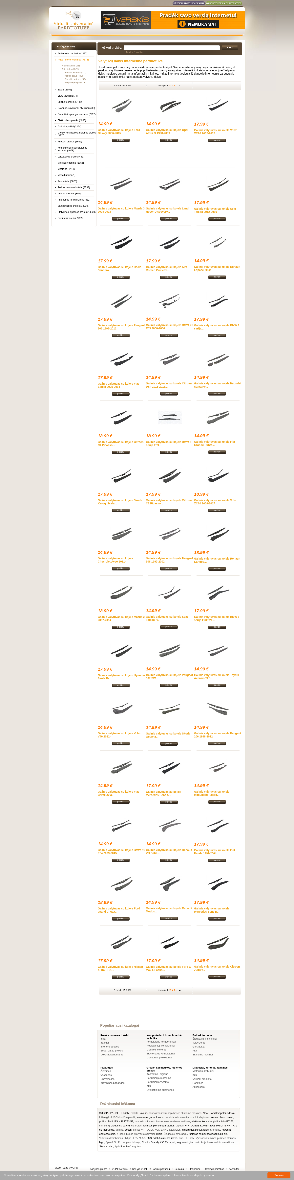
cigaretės (136, 1125)
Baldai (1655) (65, 89)
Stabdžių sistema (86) (75, 79)
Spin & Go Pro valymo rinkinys (123, 1142)
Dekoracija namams (111, 1054)
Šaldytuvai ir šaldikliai (205, 1038)
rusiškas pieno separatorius (158, 1125)
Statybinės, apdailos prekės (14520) (76, 212)
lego (101, 1142)
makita (134, 1113)
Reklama (179, 1169)
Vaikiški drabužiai (202, 1078)
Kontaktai (234, 1169)
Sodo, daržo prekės (111, 1050)
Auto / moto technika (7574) (73, 59)
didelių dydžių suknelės (195, 1129)
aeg (179, 1142)
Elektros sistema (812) (75, 72)
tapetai (180, 1125)
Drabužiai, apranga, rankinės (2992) (76, 114)
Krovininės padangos (112, 1082)
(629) (75, 82)
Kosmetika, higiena (157, 1073)
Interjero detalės (109, 1046)
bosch (128, 1129)
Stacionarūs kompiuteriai (160, 1053)
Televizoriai (199, 1042)
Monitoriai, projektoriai (159, 1057)
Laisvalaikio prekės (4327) (71, 156)
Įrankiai (104, 1042)
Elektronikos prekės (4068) (72, 120)
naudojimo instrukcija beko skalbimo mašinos (208, 1142)
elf (173, 1142)
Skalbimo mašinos (203, 1054)
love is (143, 1113)
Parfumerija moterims (158, 1077)
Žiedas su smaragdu (175, 1133)
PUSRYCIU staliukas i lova (161, 1138)
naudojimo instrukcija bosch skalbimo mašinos (175, 1113)
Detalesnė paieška (134, 52)
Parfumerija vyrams (157, 1081)
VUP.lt (74, 1168)
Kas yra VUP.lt (139, 1169)
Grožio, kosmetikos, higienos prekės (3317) (77, 134)
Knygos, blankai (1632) (70, 141)
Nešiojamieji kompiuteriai (160, 1045)
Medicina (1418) (66, 169)
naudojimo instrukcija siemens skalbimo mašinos (162, 1121)
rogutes (136, 1146)
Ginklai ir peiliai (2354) (69, 126)
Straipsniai (194, 1169)
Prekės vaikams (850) (69, 193)
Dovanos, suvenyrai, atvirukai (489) (76, 108)
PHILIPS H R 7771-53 (120, 1121)
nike (181, 1138)
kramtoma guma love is (150, 1117)
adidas (119, 1129)
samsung (104, 1125)
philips (103, 1121)
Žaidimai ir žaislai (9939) (70, 218)
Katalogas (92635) (65, 46)
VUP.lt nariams (119, 1169)
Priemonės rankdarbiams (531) (74, 199)
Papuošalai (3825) (67, 181)
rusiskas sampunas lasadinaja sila (208, 1133)
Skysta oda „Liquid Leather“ (115, 1146)
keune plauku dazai (222, 1117)
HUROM (190, 1138)
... (176, 85)
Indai (103, 1038)
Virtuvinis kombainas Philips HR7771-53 (122, 1138)
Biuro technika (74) (68, 95)
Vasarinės (106, 1074)
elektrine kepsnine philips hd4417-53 (212, 1121)
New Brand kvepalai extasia (219, 1113)
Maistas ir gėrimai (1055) (71, 162)
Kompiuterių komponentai (161, 1041)
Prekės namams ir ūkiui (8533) (74, 187)
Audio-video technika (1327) (72, 53)
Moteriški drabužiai (203, 1071)
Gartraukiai (199, 1046)
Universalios (107, 1078)
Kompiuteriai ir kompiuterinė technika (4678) (72, 149)
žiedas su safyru (120, 1125)
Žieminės (105, 1071)
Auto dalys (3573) (70, 69)
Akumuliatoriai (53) (71, 65)
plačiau (120, 140)
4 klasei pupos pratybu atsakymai (136, 1133)
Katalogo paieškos (214, 1169)
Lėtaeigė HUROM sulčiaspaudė (117, 1117)
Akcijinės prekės (98, 1169)
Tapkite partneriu (161, 1169)
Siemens (215, 1129)
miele (159, 1133)
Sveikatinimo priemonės (160, 1089)
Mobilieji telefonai (156, 1049)
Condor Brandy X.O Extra (156, 1142)
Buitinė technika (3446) (70, 102)
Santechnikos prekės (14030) (73, 206)
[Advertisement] (170, 157)
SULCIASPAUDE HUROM (114, 1113)
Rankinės (198, 1082)
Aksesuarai (199, 1086)
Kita (195, 1050)
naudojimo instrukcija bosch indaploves (187, 1117)
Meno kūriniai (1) (66, 175)
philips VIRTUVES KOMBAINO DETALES (157, 1129)
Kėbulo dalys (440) (74, 76)
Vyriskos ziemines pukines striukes (216, 1138)
